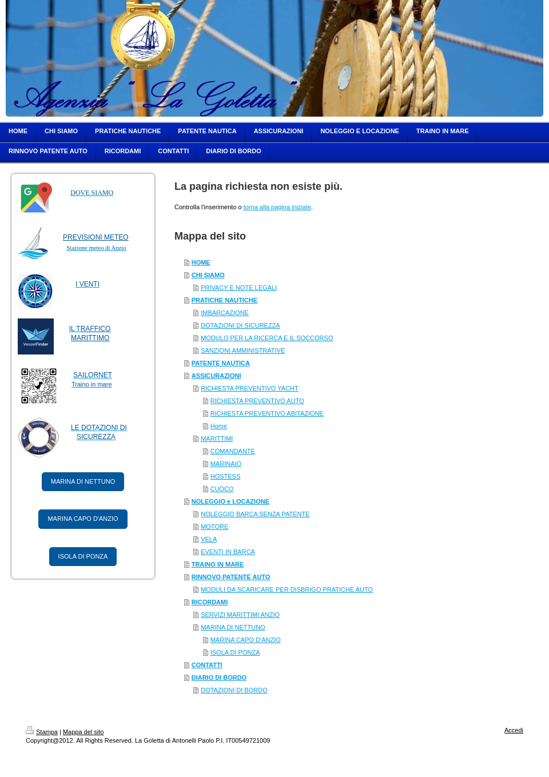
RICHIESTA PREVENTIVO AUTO (257, 400)
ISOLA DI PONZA (83, 556)
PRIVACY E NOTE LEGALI (239, 287)
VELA (209, 539)
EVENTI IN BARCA (228, 551)
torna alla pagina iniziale (277, 207)
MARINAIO (225, 463)
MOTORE (214, 526)
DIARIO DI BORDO (219, 677)
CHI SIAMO (208, 275)
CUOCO (222, 488)
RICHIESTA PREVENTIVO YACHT (250, 388)
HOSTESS (225, 476)
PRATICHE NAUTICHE (224, 300)
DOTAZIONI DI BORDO (234, 690)
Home (218, 426)
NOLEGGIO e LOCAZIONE (230, 501)
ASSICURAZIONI (216, 375)
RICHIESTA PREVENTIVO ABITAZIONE (267, 413)
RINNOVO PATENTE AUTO (231, 576)
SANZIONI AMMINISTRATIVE (243, 350)
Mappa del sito (83, 731)
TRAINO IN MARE (218, 564)
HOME (201, 262)
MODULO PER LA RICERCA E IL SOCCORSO (267, 337)
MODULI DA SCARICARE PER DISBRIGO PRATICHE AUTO (287, 589)
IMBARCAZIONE (225, 312)
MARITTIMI (217, 438)
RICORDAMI (210, 602)
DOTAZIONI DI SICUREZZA (240, 325)
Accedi (513, 730)
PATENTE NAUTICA (221, 363)
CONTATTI (207, 665)
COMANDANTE (232, 451)
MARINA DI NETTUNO (83, 481)
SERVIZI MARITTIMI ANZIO (240, 614)
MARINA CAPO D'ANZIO (82, 518)
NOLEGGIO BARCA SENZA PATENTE (255, 514)
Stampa (42, 731)
